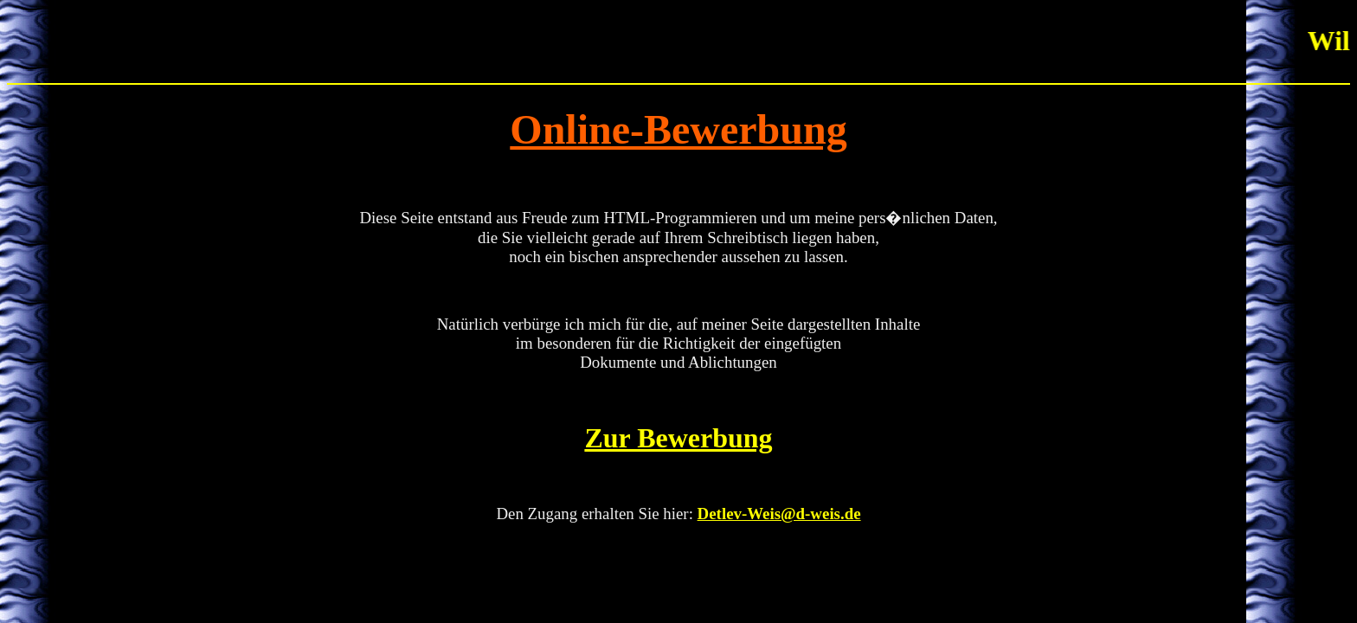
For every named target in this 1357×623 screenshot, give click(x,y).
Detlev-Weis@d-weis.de (779, 513)
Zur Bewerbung (678, 437)
